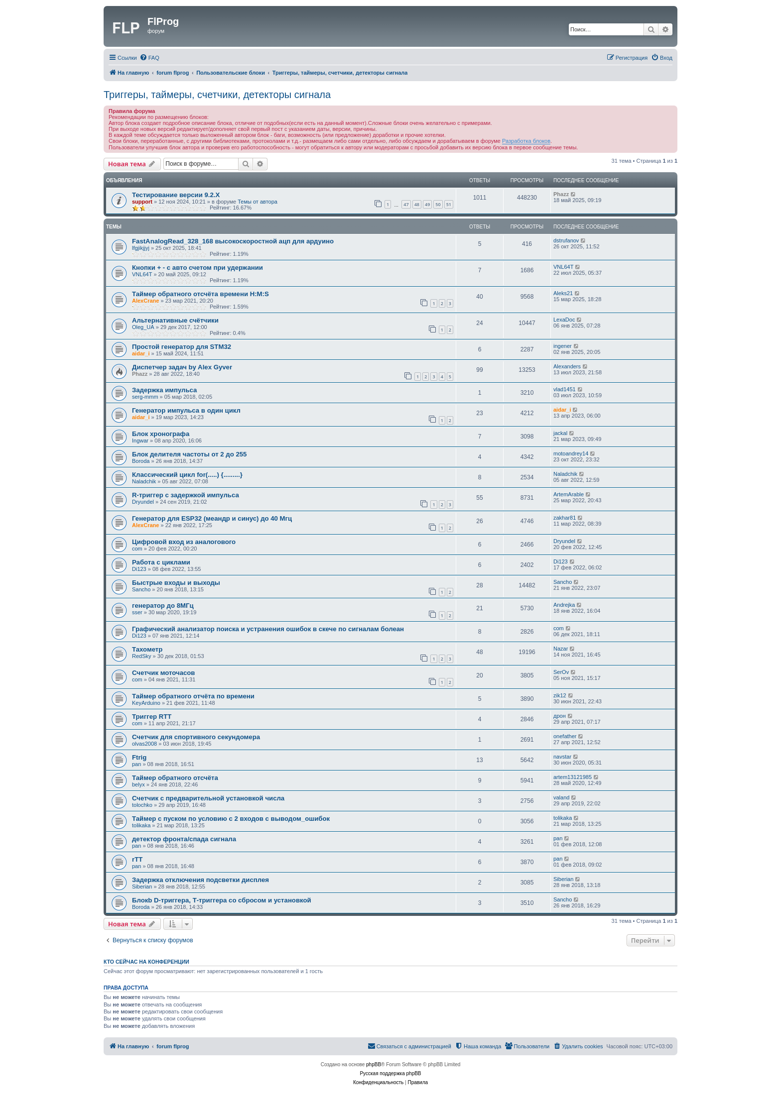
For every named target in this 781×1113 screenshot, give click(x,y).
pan (136, 764)
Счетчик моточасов (163, 672)
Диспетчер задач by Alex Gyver (182, 367)
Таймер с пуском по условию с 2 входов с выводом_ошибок (231, 818)
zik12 (559, 695)
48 (416, 204)
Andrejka (564, 605)
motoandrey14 (570, 453)
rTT (137, 859)
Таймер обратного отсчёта (175, 777)
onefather (564, 736)
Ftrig (139, 757)
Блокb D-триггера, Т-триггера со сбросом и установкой (221, 900)
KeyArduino (146, 703)
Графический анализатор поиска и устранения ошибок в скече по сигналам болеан (268, 629)
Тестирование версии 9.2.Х (176, 195)
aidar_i (140, 353)
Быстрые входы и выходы (176, 582)
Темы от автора (257, 202)
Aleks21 (563, 293)
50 (437, 204)
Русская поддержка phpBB (390, 1073)
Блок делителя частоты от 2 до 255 (189, 454)
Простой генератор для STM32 (181, 346)
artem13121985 (572, 777)
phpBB (373, 1064)
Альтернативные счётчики (175, 320)
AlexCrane (145, 301)
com (137, 549)
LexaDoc (564, 320)
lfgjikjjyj (140, 248)
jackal (560, 433)
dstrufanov (566, 240)
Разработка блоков (526, 141)
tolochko (142, 805)
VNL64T (142, 274)
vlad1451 (564, 389)
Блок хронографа (160, 434)
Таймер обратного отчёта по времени (193, 696)
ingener (562, 346)
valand (561, 797)
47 (405, 204)
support (142, 202)
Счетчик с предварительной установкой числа (208, 798)
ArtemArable (568, 494)
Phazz (561, 194)
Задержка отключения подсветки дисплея (200, 880)
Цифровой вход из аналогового (184, 542)
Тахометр (147, 649)
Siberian (142, 887)
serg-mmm (145, 397)
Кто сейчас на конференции (146, 962)
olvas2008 (144, 744)
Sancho (141, 589)
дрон (559, 716)
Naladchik (144, 481)
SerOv (561, 672)
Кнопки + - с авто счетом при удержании (197, 267)
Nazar (560, 649)
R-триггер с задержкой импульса (185, 495)
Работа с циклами (161, 562)
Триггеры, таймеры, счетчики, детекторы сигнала (217, 94)
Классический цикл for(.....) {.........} (187, 474)
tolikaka (141, 825)
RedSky (141, 656)
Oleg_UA (143, 327)
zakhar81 (564, 518)
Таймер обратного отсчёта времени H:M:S (200, 294)
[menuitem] (149, 58)
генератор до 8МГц (163, 605)
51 (448, 204)
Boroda (140, 461)
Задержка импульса (164, 390)
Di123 (139, 569)
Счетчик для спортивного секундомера (196, 737)
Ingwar (140, 441)
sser (137, 612)
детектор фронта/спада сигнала (184, 839)
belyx (138, 784)
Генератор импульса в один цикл (186, 410)
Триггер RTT (151, 716)
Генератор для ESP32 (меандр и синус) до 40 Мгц (212, 518)
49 (427, 204)
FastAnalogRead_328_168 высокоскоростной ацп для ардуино (233, 241)
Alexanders (567, 366)
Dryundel (143, 502)
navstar (562, 757)
